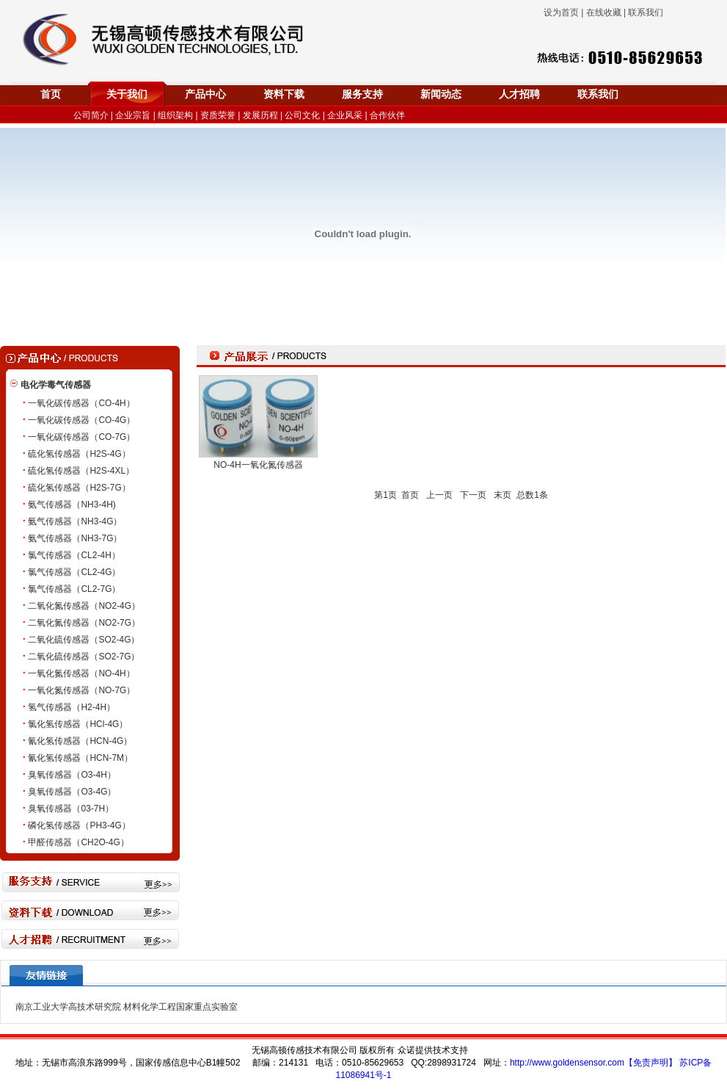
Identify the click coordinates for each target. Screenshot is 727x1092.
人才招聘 (519, 94)
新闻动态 (440, 94)
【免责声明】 (650, 1062)
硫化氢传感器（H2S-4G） (79, 454)
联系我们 (597, 94)
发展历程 (260, 115)
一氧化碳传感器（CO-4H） (81, 403)
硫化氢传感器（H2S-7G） (79, 487)
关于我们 (126, 94)
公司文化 (302, 115)
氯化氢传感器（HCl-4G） (78, 724)
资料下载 (283, 94)
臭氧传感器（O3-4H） (71, 775)
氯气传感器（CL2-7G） (74, 589)
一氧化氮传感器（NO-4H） (81, 673)
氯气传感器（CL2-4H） (74, 555)
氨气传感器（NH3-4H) (71, 504)
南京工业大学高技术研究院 (68, 1007)
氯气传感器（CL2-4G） (74, 572)
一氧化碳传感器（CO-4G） (81, 420)
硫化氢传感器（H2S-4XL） (81, 471)
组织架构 (175, 115)
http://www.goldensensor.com (567, 1062)
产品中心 (205, 94)
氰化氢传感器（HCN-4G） (80, 741)
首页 (50, 94)
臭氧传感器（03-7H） (71, 808)
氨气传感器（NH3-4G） (75, 521)
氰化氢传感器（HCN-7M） (80, 758)
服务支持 (362, 94)
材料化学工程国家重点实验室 (180, 1007)
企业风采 (344, 115)
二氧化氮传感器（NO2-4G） (84, 606)
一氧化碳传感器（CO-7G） (81, 437)
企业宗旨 (132, 115)
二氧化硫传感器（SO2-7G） (83, 656)
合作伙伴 (387, 115)
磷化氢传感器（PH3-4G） (79, 825)
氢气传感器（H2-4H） (71, 707)
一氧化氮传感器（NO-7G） (81, 690)
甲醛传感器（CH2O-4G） (78, 842)
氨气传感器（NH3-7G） (75, 538)
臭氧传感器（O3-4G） (72, 792)
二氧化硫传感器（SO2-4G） (83, 639)
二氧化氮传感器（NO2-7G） (84, 623)
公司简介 (91, 115)
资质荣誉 (217, 115)
